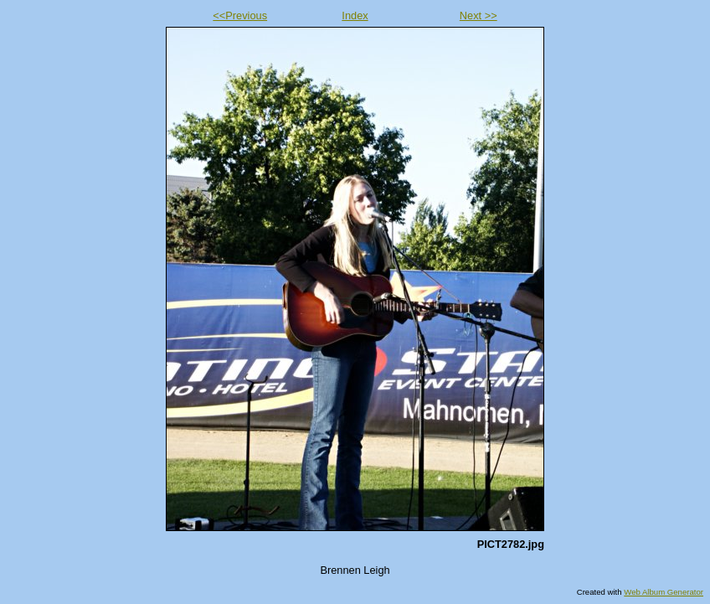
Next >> (478, 15)
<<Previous (240, 15)
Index (355, 15)
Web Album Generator (663, 591)
